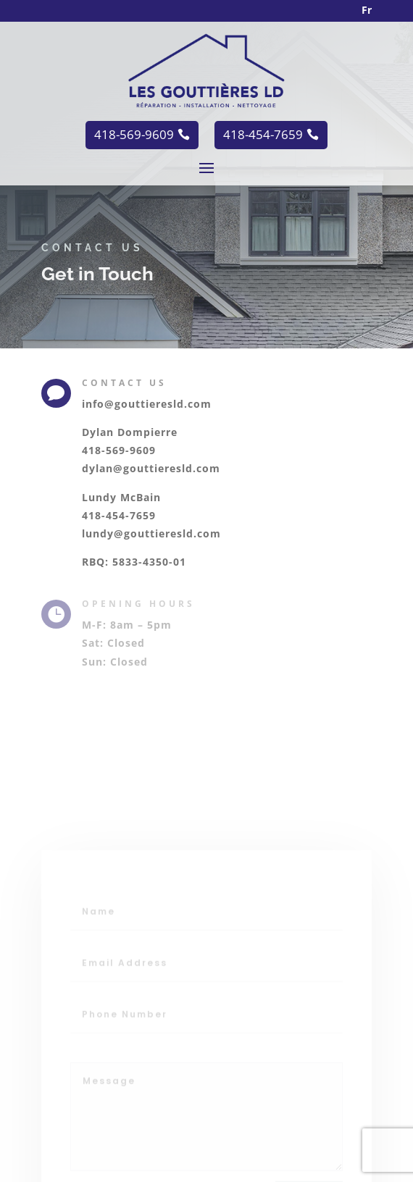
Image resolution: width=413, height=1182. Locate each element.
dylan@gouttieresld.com (151, 468)
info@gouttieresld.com (147, 404)
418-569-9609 (119, 450)
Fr (367, 10)
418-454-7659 (119, 515)
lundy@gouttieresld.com (151, 533)
